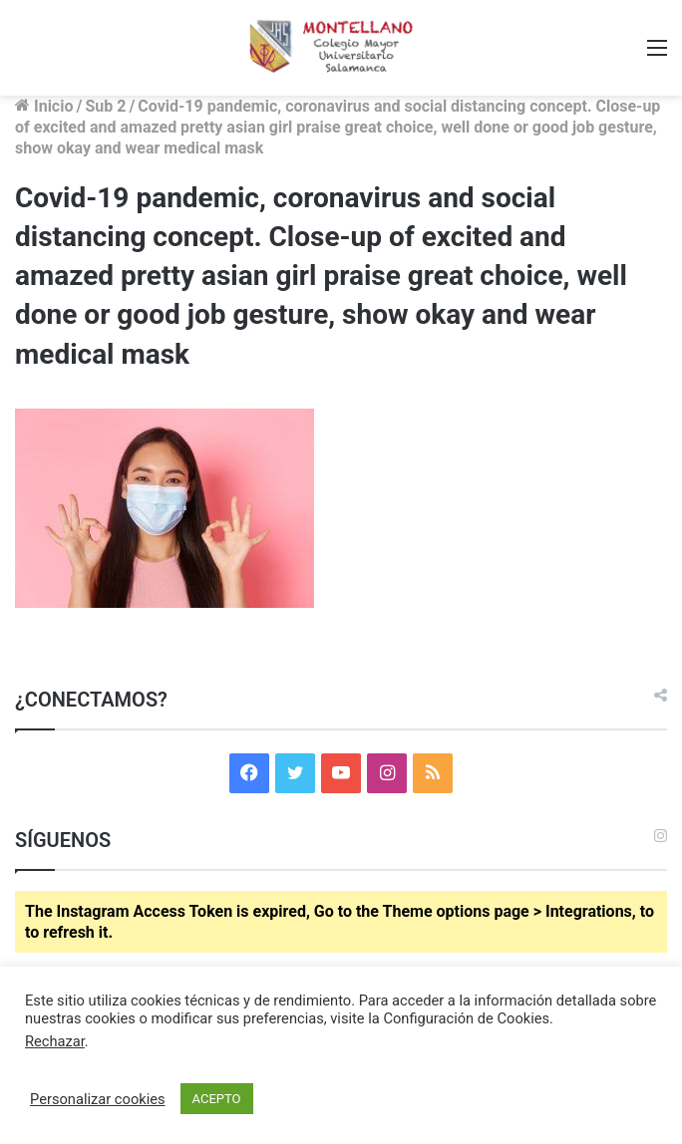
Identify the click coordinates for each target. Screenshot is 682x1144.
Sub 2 (105, 106)
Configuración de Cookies (466, 1018)
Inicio (44, 106)
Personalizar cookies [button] (98, 1099)
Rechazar (55, 1041)
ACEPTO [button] (216, 1098)
